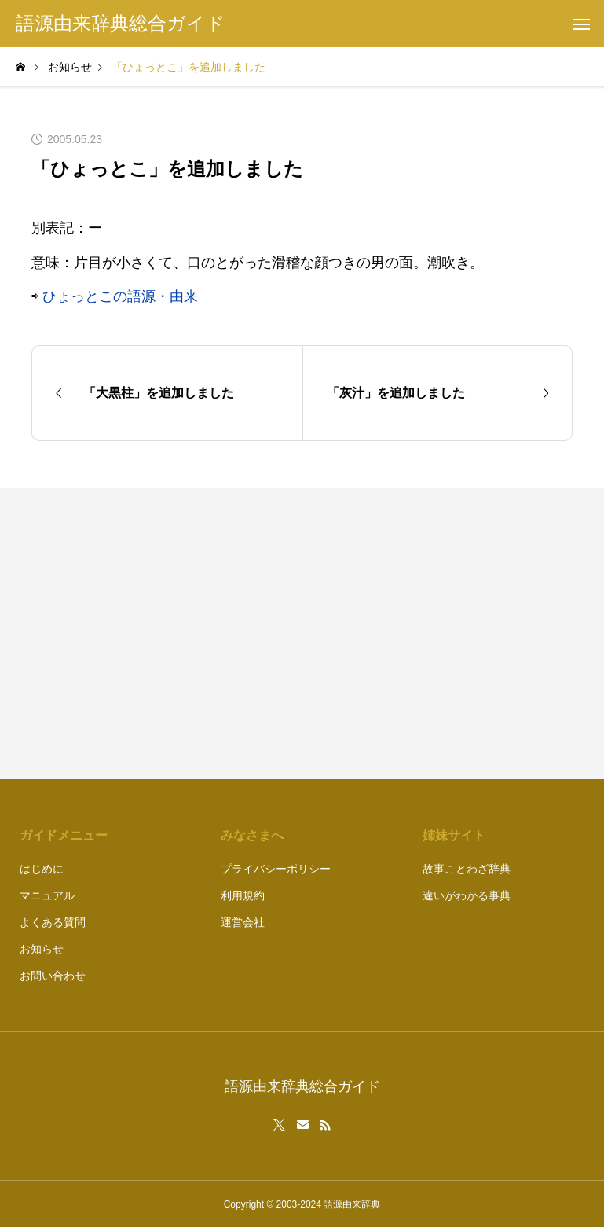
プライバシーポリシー (276, 868)
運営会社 (243, 922)
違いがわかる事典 (467, 895)
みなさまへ (252, 835)
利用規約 (243, 895)
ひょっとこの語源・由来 (120, 296)
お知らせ (42, 949)
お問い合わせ (53, 975)
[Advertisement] (445, 633)
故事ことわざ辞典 (467, 868)
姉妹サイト (454, 835)
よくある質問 (53, 922)
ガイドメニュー (64, 835)
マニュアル (47, 895)
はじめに (42, 868)
